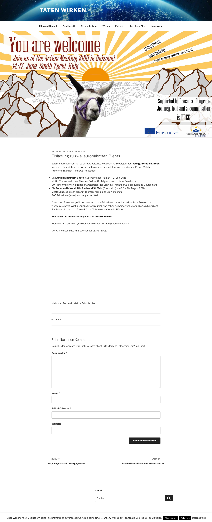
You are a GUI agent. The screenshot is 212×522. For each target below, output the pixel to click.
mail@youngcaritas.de (117, 223)
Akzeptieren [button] (170, 518)
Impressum (156, 26)
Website (56, 423)
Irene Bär (80, 152)
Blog (58, 319)
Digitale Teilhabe (89, 26)
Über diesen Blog (137, 26)
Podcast (119, 26)
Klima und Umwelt (48, 26)
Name (56, 393)
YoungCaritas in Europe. (146, 163)
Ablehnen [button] (185, 518)
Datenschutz (199, 518)
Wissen (106, 26)
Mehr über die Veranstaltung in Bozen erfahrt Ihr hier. (82, 216)
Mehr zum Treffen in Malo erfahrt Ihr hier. (73, 303)
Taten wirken (62, 10)
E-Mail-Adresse (61, 408)
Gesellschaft (69, 26)
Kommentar (59, 353)
